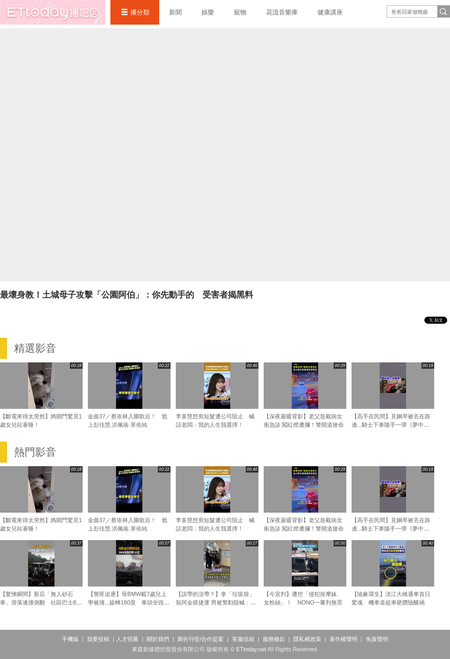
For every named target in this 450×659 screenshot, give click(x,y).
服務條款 (274, 639)
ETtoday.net (251, 649)
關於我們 (158, 639)
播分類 (139, 12)
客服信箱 (243, 639)
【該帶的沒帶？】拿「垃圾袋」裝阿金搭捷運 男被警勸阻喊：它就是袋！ (216, 602)
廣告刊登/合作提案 (200, 639)
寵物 (240, 12)
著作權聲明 (343, 639)
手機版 (70, 639)
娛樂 (207, 12)
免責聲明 (377, 639)
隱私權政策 (307, 639)
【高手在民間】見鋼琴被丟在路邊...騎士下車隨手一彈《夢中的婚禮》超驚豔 (391, 424)
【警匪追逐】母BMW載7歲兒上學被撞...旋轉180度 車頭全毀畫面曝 (128, 602)
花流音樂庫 (282, 12)
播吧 (52, 12)
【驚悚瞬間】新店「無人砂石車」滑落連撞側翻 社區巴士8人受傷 (41, 602)
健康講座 (330, 12)
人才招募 (127, 639)
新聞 (175, 12)
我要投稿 (98, 639)
